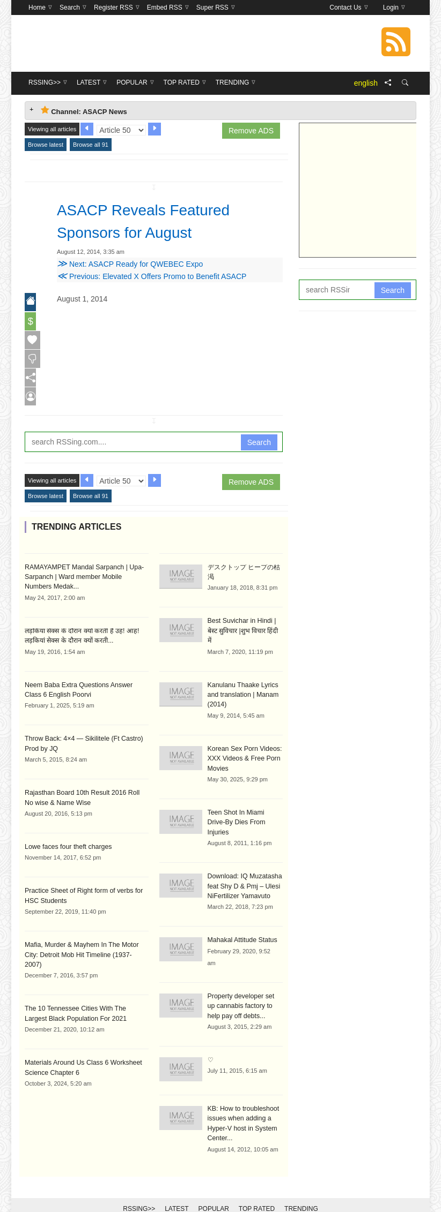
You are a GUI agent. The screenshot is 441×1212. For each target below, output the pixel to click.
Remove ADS (251, 130)
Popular (214, 1186)
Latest (176, 1186)
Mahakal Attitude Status (241, 919)
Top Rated (257, 1186)
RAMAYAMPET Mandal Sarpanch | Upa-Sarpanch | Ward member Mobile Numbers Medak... (85, 579)
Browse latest (45, 144)
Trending (301, 1186)
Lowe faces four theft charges (67, 846)
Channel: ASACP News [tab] (84, 111)
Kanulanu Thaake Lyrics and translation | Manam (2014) (242, 686)
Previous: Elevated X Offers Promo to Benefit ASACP (151, 276)
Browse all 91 (90, 144)
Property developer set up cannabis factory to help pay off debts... (244, 985)
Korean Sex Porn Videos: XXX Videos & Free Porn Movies (244, 749)
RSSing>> (139, 1186)
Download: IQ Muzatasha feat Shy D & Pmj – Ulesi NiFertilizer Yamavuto (244, 866)
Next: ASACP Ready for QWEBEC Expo (130, 264)
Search (259, 444)
